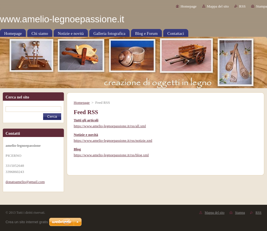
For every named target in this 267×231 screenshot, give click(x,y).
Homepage (188, 6)
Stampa (261, 6)
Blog (77, 149)
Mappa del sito (218, 6)
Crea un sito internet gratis (27, 222)
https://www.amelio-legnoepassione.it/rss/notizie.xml (113, 140)
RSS (242, 6)
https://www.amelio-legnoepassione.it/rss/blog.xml (111, 155)
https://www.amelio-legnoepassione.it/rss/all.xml (110, 126)
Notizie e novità (86, 135)
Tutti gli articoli (86, 120)
